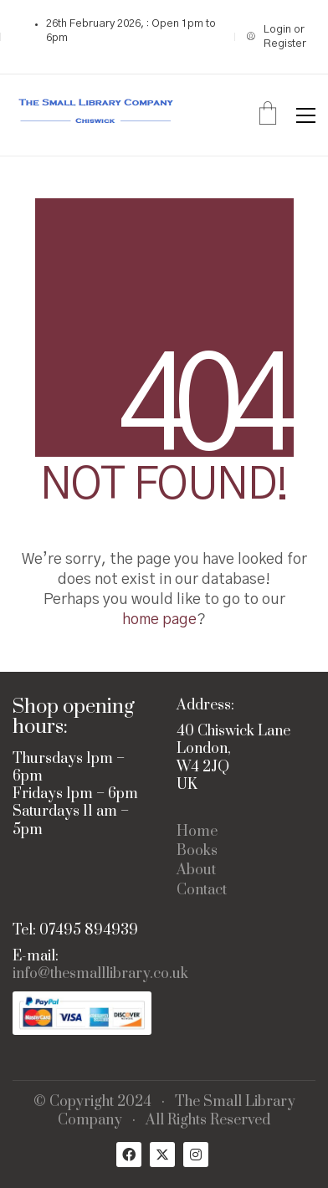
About (196, 870)
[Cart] (267, 115)
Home (197, 832)
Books (197, 851)
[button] (305, 115)
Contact (202, 890)
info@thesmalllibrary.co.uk (100, 974)
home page (159, 619)
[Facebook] (128, 1154)
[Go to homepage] (96, 115)
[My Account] (281, 37)
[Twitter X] (162, 1154)
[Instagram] (195, 1154)
